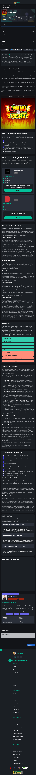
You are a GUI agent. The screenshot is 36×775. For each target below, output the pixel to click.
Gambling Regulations (17, 696)
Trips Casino (15, 760)
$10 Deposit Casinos (17, 727)
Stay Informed (17, 690)
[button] (34, 2)
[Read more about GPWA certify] (18, 772)
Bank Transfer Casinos (18, 736)
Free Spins (15, 720)
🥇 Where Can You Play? (16, 49)
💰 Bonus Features (28, 49)
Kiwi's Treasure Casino (18, 763)
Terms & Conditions (17, 682)
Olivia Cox (10, 596)
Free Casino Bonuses (17, 733)
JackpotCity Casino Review (8, 176)
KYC (14, 706)
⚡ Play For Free (4, 49)
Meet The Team (16, 672)
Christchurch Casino (17, 748)
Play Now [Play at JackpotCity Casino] (18, 190)
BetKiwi (3, 5)
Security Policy (16, 679)
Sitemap (14, 685)
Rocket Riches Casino (17, 751)
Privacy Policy (16, 675)
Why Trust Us (16, 712)
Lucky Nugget (16, 757)
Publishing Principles (17, 703)
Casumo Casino (16, 754)
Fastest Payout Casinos (18, 724)
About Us (15, 666)
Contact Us (15, 669)
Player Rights (16, 709)
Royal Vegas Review (7, 203)
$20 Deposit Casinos (17, 739)
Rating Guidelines (16, 700)
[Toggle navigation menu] (1, 2)
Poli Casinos (15, 730)
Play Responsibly (16, 693)
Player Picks (16, 745)
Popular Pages (17, 717)
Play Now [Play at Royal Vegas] (18, 217)
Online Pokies (9, 5)
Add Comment (31, 645)
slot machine (11, 54)
